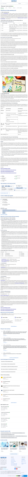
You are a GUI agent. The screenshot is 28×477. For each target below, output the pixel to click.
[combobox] (10, 3)
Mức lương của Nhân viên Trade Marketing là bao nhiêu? (14, 369)
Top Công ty (12, 462)
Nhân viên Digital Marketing (5, 260)
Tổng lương (3, 187)
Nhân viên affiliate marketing (6, 204)
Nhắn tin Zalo (24, 476)
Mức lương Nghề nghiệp (14, 463)
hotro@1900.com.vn (5, 469)
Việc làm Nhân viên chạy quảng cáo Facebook (9, 437)
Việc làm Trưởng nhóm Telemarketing (7, 434)
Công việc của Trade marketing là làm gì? (14, 361)
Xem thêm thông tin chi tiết (5, 193)
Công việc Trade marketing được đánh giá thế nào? (14, 371)
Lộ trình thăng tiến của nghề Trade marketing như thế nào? (14, 366)
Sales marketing (4, 201)
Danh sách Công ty (13, 461)
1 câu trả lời (5, 335)
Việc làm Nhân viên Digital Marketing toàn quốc (7, 171)
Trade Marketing (3, 259)
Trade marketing (4, 199)
